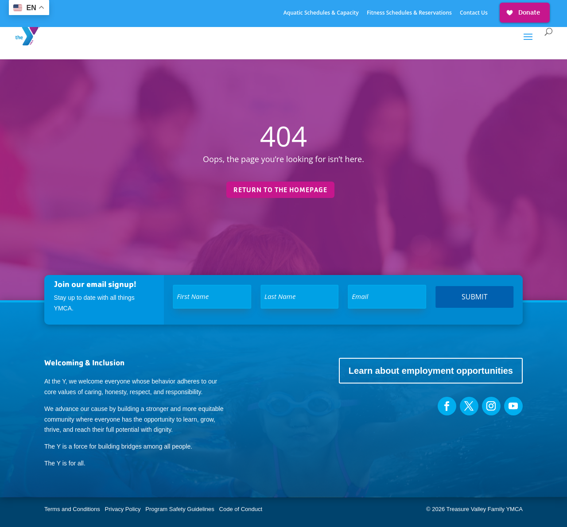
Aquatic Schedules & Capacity (321, 13)
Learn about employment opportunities (431, 371)
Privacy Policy (123, 509)
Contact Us (474, 13)
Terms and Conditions (72, 509)
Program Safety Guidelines (179, 509)
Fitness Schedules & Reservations (409, 13)
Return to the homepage (280, 189)
